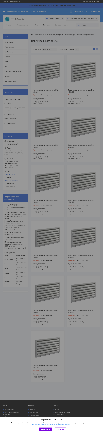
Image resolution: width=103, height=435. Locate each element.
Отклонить (60, 429)
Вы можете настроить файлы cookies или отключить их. (50, 425)
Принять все (45, 429)
